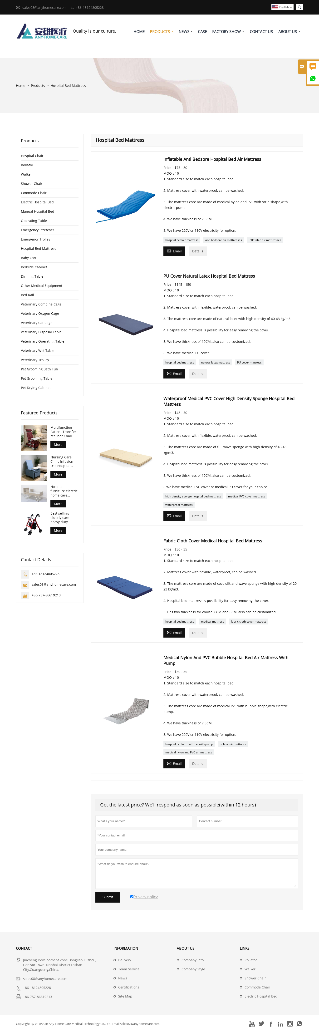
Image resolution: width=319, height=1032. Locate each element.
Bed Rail (27, 295)
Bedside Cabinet (34, 267)
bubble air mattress (233, 744)
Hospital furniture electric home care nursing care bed (64, 491)
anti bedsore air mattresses (223, 240)
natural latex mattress (215, 362)
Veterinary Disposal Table (41, 332)
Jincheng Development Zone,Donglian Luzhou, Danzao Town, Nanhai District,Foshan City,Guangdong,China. (59, 965)
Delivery (124, 960)
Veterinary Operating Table (42, 341)
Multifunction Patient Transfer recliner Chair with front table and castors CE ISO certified (63, 431)
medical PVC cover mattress (246, 496)
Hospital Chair (32, 155)
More (58, 444)
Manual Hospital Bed (37, 211)
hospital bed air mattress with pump (189, 744)
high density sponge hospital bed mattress (193, 496)
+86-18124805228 (90, 7)
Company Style (193, 969)
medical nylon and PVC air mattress (188, 752)
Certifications (128, 987)
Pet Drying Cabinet (36, 387)
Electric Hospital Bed (37, 202)
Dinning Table (32, 276)
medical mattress (212, 621)
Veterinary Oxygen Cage (40, 313)
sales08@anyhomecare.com (44, 7)
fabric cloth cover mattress (248, 621)
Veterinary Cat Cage (36, 322)
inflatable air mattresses (265, 240)
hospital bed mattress (179, 362)
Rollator (27, 165)
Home (139, 31)
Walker (26, 174)
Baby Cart (28, 258)
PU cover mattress (249, 362)
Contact (24, 948)
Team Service (128, 969)
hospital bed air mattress (181, 240)
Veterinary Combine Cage (41, 304)
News (186, 31)
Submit (108, 897)
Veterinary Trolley (35, 360)
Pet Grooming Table (36, 378)
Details (197, 251)
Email (174, 250)
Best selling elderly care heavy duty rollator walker (62, 517)
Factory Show (228, 31)
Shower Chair (31, 183)
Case (202, 31)
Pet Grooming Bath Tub (39, 369)
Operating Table (34, 220)
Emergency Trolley (35, 239)
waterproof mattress (179, 505)
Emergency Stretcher (37, 230)
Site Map (125, 996)
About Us (289, 31)
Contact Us (261, 31)
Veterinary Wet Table (37, 350)
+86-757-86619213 (46, 595)
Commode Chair (34, 193)
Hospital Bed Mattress (38, 248)
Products (161, 31)
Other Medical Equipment (41, 285)
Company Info (193, 960)
